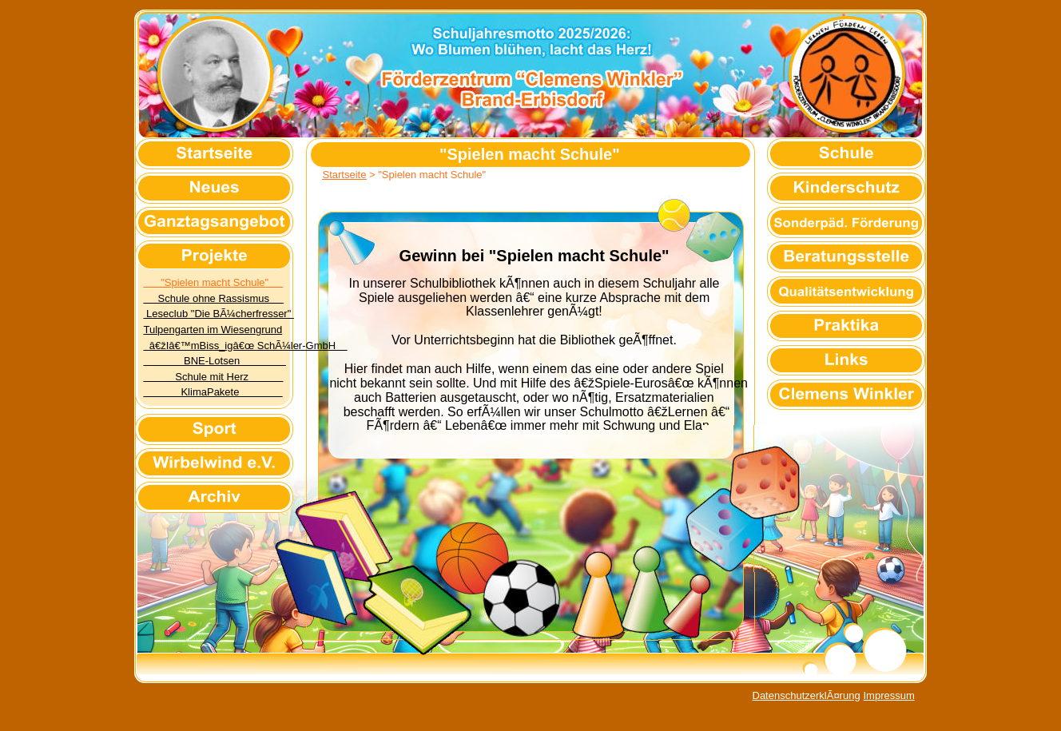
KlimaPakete (213, 392)
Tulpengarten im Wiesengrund (213, 330)
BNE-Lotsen (215, 361)
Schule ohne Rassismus (214, 298)
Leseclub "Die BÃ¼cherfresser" (219, 314)
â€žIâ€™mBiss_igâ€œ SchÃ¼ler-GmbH (246, 346)
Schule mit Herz (214, 377)
